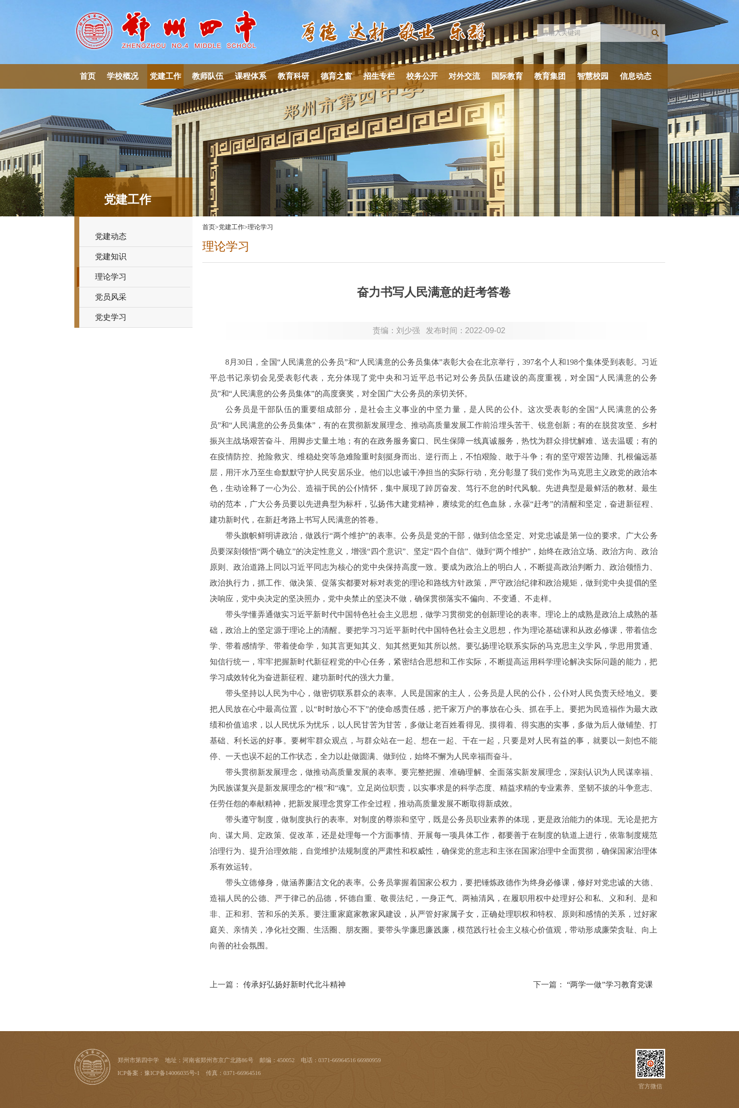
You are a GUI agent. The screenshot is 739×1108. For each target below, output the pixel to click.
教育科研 (293, 76)
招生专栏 (379, 76)
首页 (88, 76)
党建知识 (111, 256)
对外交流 (464, 76)
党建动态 (111, 236)
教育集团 (550, 76)
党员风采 (111, 297)
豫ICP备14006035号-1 (172, 1073)
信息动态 (635, 76)
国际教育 (507, 76)
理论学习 (111, 277)
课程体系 (250, 76)
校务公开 (422, 76)
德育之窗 (336, 76)
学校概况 (122, 76)
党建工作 (165, 76)
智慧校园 (593, 76)
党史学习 (111, 317)
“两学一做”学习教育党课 (609, 984)
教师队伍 (208, 76)
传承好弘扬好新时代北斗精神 (294, 984)
